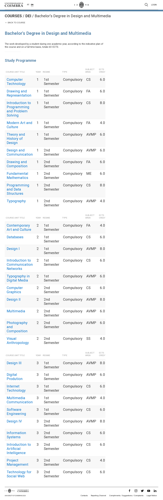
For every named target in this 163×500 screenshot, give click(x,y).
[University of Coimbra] (14, 5)
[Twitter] (142, 490)
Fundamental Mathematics (17, 175)
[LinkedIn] (155, 490)
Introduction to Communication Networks (20, 264)
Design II (14, 299)
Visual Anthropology (18, 340)
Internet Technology (16, 388)
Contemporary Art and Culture (19, 227)
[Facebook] (129, 490)
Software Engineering (16, 411)
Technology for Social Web (19, 474)
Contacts (84, 496)
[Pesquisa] (146, 5)
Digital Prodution (15, 376)
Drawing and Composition (17, 164)
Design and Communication (20, 152)
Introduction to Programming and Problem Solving (19, 109)
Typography (16, 201)
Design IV (14, 421)
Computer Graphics (15, 290)
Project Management (17, 462)
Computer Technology (16, 81)
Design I (13, 249)
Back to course (15, 22)
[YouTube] (148, 490)
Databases (15, 237)
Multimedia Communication (20, 400)
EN (32, 5)
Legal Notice (152, 496)
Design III (14, 363)
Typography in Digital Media (18, 278)
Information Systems (16, 435)
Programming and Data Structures (18, 189)
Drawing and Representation (19, 93)
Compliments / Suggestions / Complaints (126, 496)
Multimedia (16, 311)
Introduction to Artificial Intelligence (19, 448)
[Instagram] (136, 490)
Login (154, 5)
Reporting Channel (98, 496)
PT (28, 5)
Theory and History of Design (16, 138)
